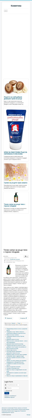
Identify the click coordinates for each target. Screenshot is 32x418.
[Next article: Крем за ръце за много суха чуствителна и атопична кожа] (24, 318)
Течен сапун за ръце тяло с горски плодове (14, 205)
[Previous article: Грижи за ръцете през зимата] (8, 318)
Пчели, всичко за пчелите (20, 408)
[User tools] (26, 256)
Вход (7, 393)
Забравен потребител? (10, 395)
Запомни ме (9, 390)
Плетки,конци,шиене (24, 409)
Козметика (4, 411)
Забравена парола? (9, 397)
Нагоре (28, 414)
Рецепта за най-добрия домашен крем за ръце (13, 98)
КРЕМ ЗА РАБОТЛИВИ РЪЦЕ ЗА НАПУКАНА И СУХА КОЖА (15, 153)
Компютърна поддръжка (13, 411)
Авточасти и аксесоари (8, 408)
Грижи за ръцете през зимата (15, 183)
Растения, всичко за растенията (10, 409)
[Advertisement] (16, 30)
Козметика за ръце (15, 259)
